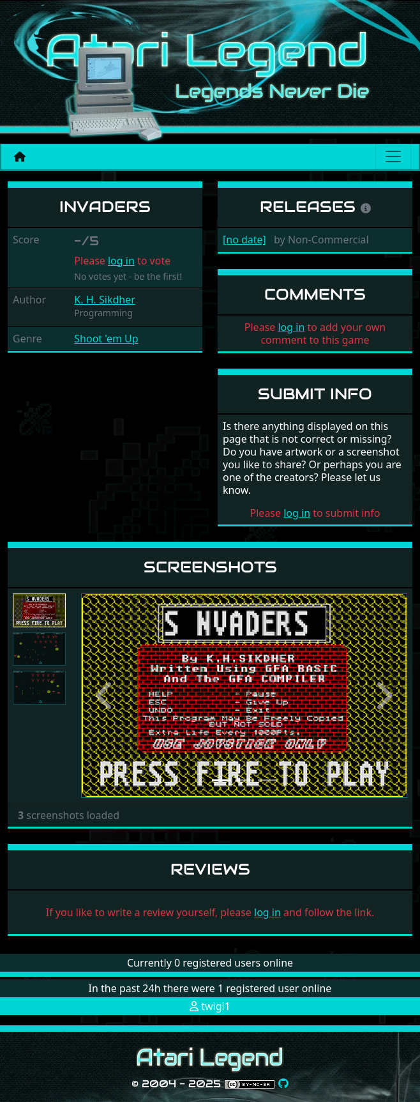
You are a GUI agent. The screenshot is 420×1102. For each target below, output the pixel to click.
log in (121, 261)
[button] (105, 695)
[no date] (244, 240)
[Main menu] (393, 156)
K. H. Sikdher (104, 300)
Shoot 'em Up (106, 339)
